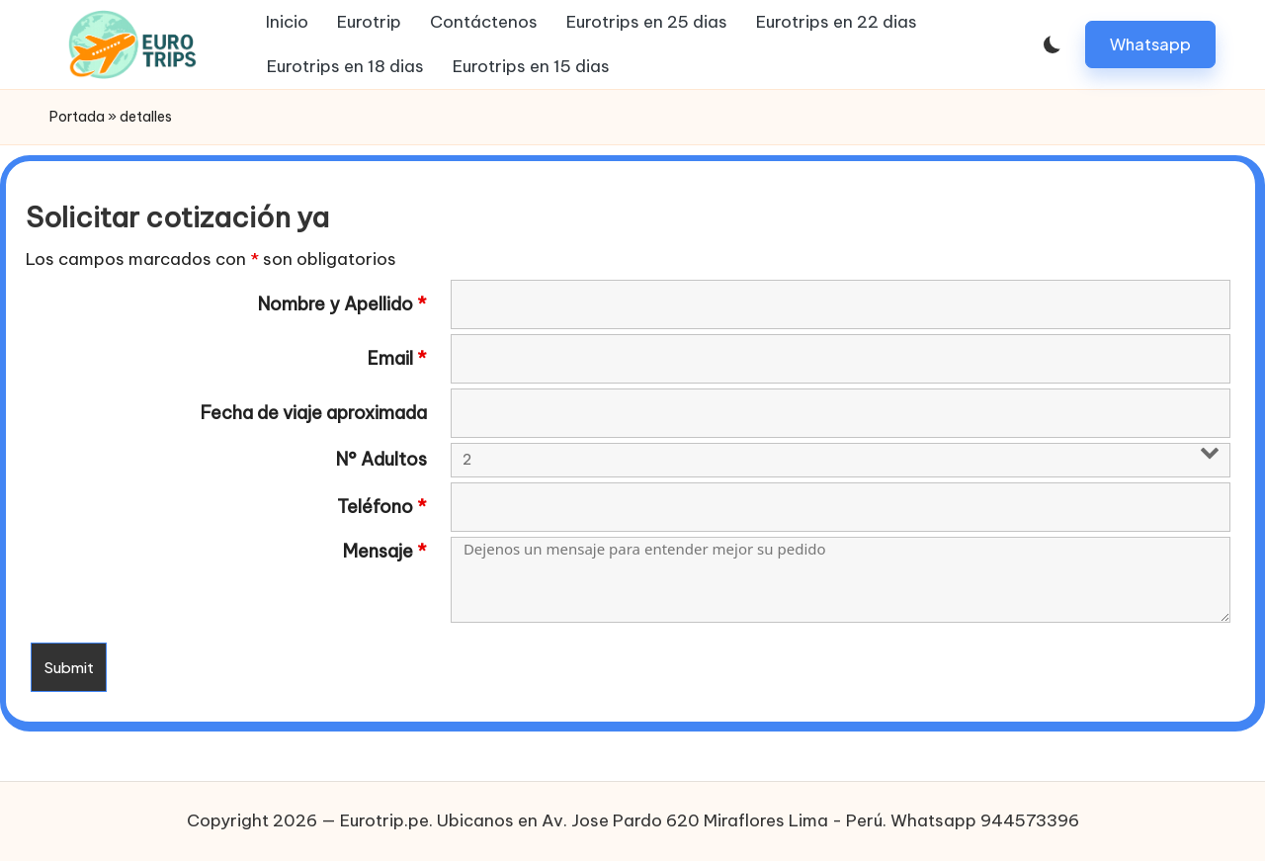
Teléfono (382, 507)
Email (397, 359)
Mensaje (385, 551)
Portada (77, 117)
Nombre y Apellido (342, 304)
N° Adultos (381, 460)
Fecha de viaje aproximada (314, 413)
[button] (1150, 44)
